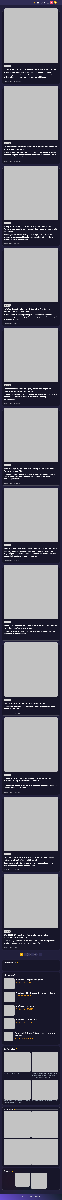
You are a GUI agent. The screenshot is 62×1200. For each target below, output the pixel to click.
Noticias (7, 65)
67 (36, 954)
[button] (40, 954)
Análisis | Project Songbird (11, 1073)
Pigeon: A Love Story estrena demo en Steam (24, 703)
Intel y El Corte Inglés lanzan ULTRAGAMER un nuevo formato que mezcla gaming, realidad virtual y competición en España (31, 229)
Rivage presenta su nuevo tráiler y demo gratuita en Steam (30, 548)
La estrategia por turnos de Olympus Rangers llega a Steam (31, 69)
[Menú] (59, 2)
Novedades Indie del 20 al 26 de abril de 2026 (45, 1100)
